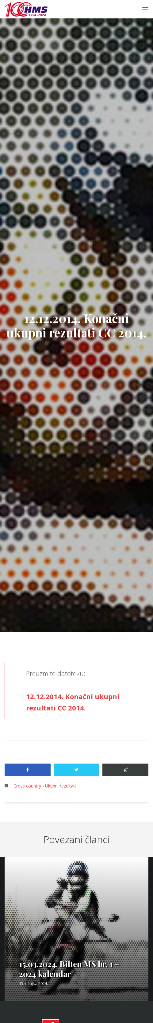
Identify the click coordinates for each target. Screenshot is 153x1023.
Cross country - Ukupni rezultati (44, 786)
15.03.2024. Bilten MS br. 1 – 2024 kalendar (69, 969)
